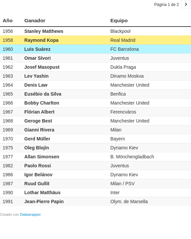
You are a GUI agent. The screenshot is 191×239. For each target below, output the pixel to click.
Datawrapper (30, 214)
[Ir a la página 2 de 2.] (186, 4)
